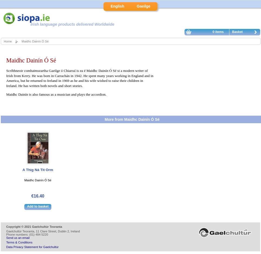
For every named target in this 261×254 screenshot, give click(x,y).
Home (8, 41)
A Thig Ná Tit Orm (37, 170)
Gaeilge (143, 6)
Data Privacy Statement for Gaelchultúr (32, 247)
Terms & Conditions (19, 242)
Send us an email (17, 237)
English (117, 6)
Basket (246, 32)
